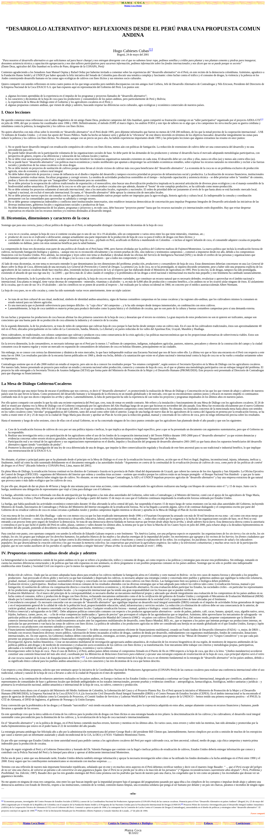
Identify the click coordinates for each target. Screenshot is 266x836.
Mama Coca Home (133, 5)
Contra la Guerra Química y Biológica (130, 823)
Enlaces (208, 823)
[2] (262, 119)
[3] (83, 657)
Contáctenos (243, 823)
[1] (151, 49)
